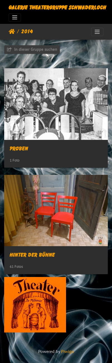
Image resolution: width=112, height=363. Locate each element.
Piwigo (67, 351)
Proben (19, 148)
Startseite (12, 31)
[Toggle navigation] (15, 17)
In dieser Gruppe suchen (32, 49)
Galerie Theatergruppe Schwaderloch (57, 7)
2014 (27, 31)
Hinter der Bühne (32, 255)
